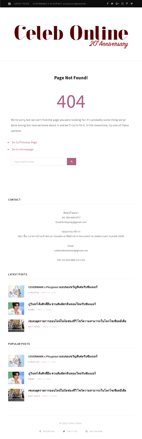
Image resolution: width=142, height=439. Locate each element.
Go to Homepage (22, 149)
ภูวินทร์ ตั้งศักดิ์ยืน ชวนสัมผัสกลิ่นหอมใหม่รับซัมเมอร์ (62, 304)
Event (31, 309)
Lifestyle (33, 292)
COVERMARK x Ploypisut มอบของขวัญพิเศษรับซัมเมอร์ (61, 4)
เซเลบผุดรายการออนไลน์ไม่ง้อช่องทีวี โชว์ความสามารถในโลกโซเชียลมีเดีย (77, 321)
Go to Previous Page (24, 142)
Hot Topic (34, 327)
